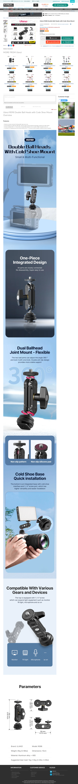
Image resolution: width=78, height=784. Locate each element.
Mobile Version (34, 772)
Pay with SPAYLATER (53, 42)
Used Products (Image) (28, 7)
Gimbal (21, 9)
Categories (11, 7)
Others (18, 17)
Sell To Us (33, 774)
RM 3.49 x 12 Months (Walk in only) (65, 46)
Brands (15, 7)
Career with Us (14, 777)
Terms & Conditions (15, 776)
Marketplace (56, 1)
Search (7, 17)
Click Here (73, 10)
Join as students (27, 1)
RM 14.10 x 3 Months (49, 46)
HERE (12, 1)
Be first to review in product (63, 24)
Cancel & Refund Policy (16, 773)
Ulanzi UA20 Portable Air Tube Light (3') (30, 65)
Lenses (12, 9)
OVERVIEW (9, 106)
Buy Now (11, 72)
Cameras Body (6, 9)
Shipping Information (15, 772)
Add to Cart (53, 38)
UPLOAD (62, 100)
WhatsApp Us (60, 5)
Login (72, 1)
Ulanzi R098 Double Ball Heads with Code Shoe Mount (57, 21)
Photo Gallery (65, 1)
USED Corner (26, 9)
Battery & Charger (59, 9)
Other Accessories (68, 9)
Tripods (43, 9)
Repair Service (33, 773)
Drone (16, 9)
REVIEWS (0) (37, 106)
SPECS (23, 106)
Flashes (52, 9)
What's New (5, 7)
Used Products (20, 7)
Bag (48, 9)
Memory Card (33, 9)
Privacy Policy (14, 774)
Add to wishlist (28, 45)
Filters (39, 9)
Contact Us (33, 776)
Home (4, 17)
